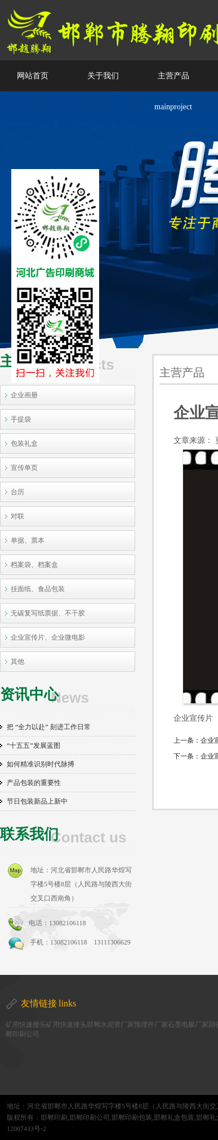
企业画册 (24, 395)
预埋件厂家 (151, 1024)
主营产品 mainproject (173, 91)
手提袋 (21, 419)
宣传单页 (24, 468)
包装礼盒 (24, 443)
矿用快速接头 (26, 1024)
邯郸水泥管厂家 (110, 1024)
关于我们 (103, 76)
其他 (17, 662)
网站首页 (32, 76)
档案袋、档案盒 (34, 565)
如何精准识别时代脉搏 (40, 764)
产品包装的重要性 (34, 783)
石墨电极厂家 (188, 1024)
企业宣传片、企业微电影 (48, 637)
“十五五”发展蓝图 (33, 745)
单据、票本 (28, 540)
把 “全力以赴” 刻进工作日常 (49, 727)
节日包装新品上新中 (37, 801)
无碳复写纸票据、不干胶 (48, 613)
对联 (17, 516)
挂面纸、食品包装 (38, 589)
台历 (17, 492)
